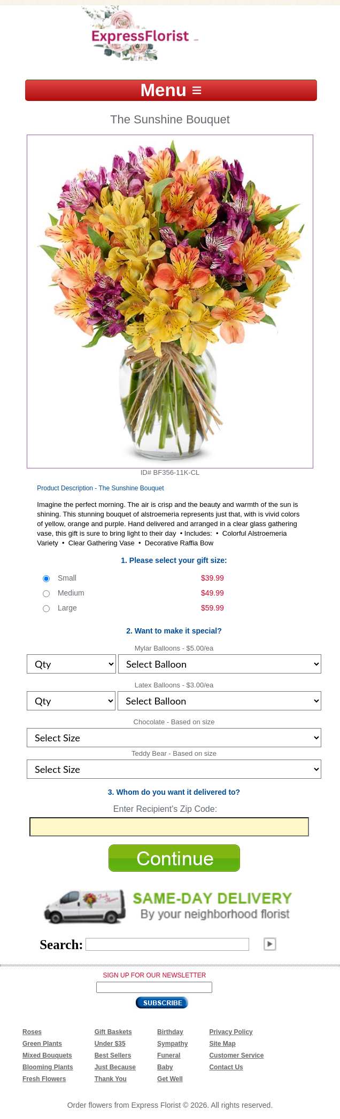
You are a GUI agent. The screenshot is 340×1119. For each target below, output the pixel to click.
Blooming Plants (47, 1067)
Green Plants (42, 1043)
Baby (165, 1067)
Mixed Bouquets (47, 1055)
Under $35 (110, 1043)
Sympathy (172, 1043)
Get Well (170, 1079)
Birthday (170, 1032)
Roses (32, 1032)
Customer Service (236, 1055)
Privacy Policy (230, 1032)
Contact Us (226, 1067)
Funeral (168, 1055)
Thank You (111, 1079)
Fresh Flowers (44, 1079)
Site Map (222, 1043)
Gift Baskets (113, 1032)
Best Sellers (113, 1055)
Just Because (115, 1067)
